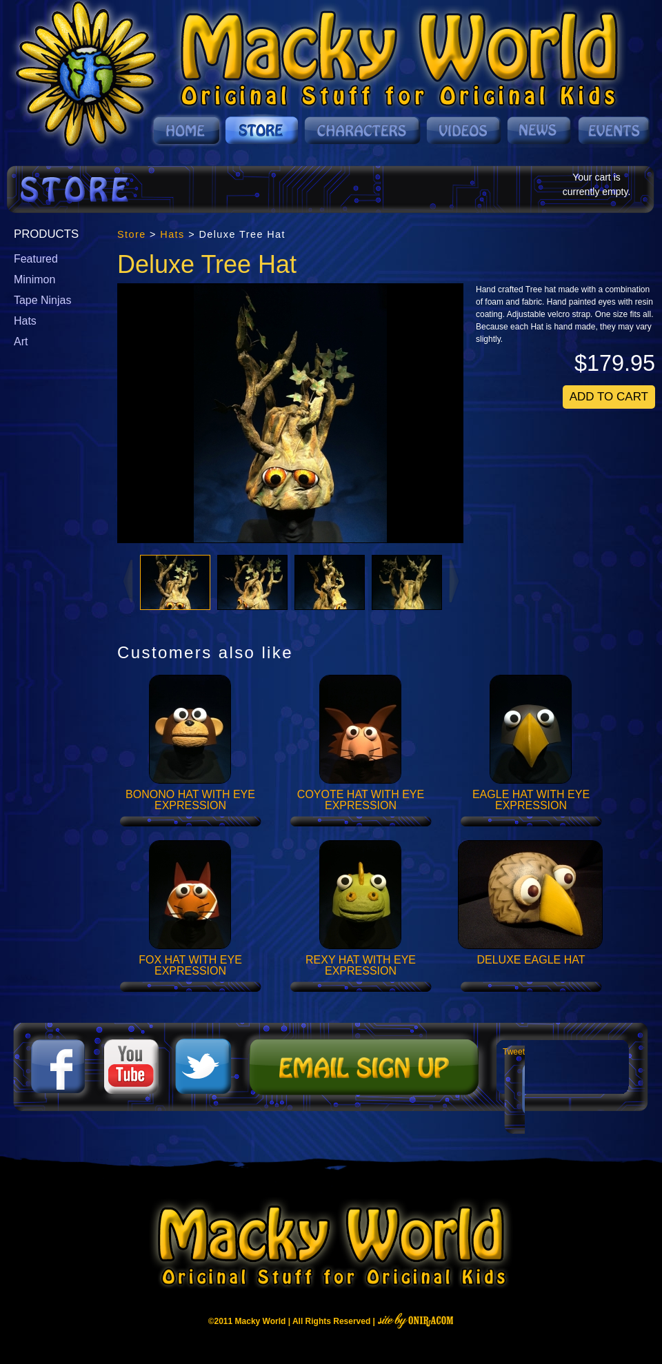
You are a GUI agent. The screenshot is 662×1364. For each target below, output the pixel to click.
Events (612, 130)
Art (21, 341)
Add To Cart (609, 396)
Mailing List (362, 1067)
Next (455, 580)
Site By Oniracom (415, 1320)
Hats (25, 321)
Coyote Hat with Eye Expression (360, 800)
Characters (363, 130)
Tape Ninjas (42, 300)
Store (262, 130)
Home (186, 130)
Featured (36, 259)
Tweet (514, 1052)
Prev (127, 580)
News (540, 130)
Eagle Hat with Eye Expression (531, 800)
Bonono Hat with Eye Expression (190, 800)
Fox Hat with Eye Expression (190, 965)
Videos (464, 130)
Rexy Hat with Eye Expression (360, 965)
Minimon (34, 279)
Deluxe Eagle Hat (531, 960)
